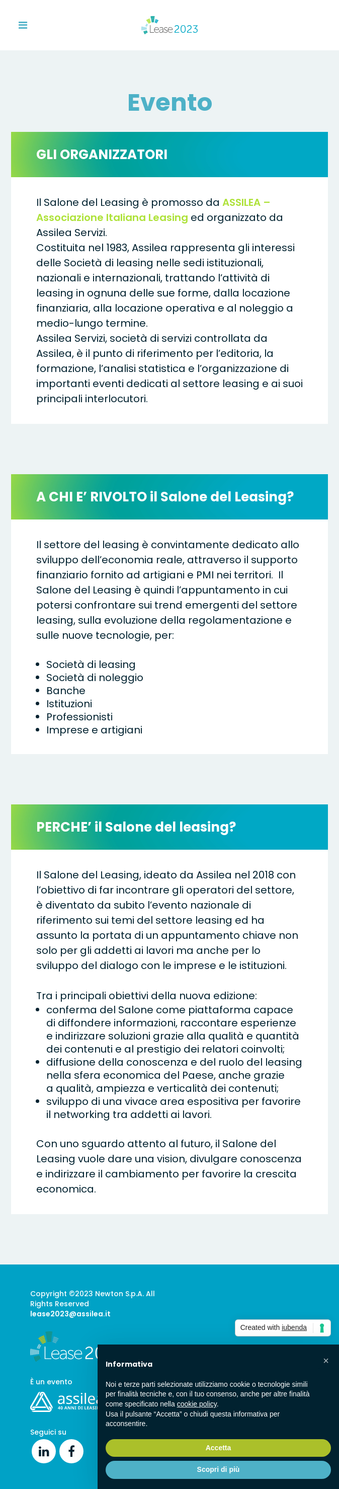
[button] (326, 1361)
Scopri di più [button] (218, 1469)
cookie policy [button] (197, 1404)
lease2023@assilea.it (70, 1314)
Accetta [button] (218, 1448)
